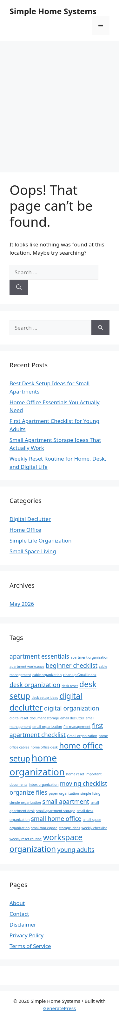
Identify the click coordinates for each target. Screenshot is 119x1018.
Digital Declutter (30, 519)
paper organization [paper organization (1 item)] (64, 793)
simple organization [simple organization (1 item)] (25, 802)
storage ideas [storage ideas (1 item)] (69, 828)
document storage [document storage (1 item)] (44, 718)
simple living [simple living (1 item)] (91, 793)
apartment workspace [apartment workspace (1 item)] (27, 666)
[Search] (19, 287)
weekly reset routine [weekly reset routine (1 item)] (26, 839)
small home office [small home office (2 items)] (56, 819)
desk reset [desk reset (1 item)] (70, 686)
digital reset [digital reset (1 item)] (19, 718)
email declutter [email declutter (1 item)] (72, 718)
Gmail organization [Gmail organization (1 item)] (82, 736)
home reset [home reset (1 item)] (75, 774)
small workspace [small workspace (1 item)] (44, 828)
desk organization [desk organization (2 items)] (35, 685)
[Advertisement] (59, 103)
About (17, 903)
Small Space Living (33, 551)
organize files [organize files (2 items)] (28, 792)
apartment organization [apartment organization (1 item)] (89, 657)
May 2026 (22, 603)
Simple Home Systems (53, 11)
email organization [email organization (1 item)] (47, 726)
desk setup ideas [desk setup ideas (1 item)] (44, 697)
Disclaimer (23, 924)
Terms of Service (30, 946)
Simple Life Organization (40, 540)
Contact (19, 913)
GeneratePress (59, 1008)
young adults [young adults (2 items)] (76, 850)
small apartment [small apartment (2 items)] (66, 802)
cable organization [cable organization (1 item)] (47, 675)
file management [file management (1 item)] (76, 726)
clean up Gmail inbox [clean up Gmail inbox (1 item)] (79, 675)
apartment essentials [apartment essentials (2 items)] (39, 656)
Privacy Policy (26, 935)
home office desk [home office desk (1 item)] (44, 747)
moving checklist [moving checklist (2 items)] (83, 783)
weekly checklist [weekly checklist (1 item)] (94, 828)
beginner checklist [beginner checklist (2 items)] (71, 665)
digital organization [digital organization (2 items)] (71, 708)
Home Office (25, 529)
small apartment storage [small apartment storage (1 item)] (55, 811)
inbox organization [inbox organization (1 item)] (44, 784)
